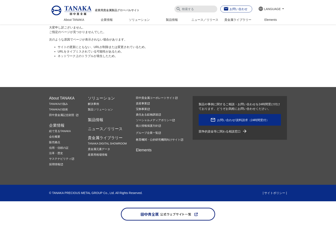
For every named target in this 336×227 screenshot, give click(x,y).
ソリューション (139, 19)
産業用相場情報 (97, 154)
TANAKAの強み (58, 103)
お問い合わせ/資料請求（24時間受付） (243, 120)
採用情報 (56, 164)
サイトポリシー (274, 193)
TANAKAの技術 (58, 109)
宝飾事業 (143, 109)
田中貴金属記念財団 (64, 115)
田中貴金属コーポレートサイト (157, 97)
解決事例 (93, 103)
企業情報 (107, 19)
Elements (270, 19)
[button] (271, 9)
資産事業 (143, 103)
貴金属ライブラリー (237, 19)
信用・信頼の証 (59, 147)
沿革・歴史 (56, 153)
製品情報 (172, 19)
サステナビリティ (61, 158)
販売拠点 (54, 142)
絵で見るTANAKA (60, 131)
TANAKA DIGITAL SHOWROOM (107, 143)
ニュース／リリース (204, 19)
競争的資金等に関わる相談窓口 (223, 131)
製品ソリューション (100, 109)
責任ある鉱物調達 (148, 114)
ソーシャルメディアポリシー (155, 120)
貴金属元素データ (99, 149)
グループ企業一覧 (148, 132)
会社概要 (54, 136)
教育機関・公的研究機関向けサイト (159, 139)
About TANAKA (74, 19)
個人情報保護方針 (148, 125)
